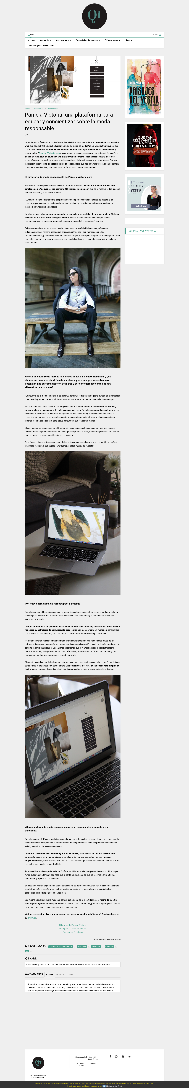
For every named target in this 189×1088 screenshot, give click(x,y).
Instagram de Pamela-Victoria (72, 928)
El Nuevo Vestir (112, 40)
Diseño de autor (63, 40)
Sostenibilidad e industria (88, 40)
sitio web (32, 918)
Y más (120, 1086)
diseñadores (53, 109)
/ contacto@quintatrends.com (41, 45)
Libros (128, 40)
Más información (111, 1086)
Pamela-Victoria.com (49, 153)
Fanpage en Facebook (73, 932)
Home (31, 40)
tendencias (38, 109)
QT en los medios (81, 1064)
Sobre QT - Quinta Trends (93, 1058)
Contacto (93, 1064)
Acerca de (45, 40)
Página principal (81, 1057)
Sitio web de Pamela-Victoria (72, 925)
